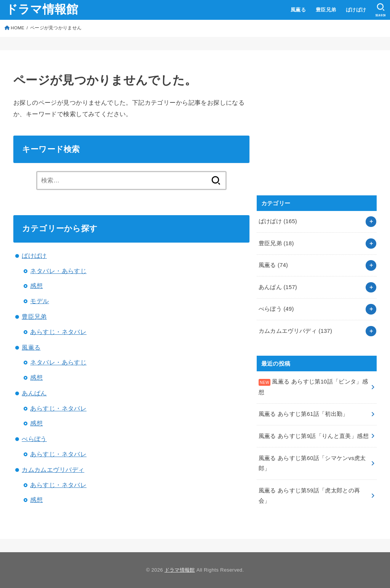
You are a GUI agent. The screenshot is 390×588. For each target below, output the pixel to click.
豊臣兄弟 (326, 10)
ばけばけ (356, 10)
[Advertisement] (314, 131)
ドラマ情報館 (42, 9)
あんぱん (34, 393)
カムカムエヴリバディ (53, 469)
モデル (39, 300)
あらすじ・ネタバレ (58, 331)
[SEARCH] (380, 10)
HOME (17, 28)
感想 (36, 285)
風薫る (298, 10)
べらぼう (34, 438)
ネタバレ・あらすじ (58, 270)
